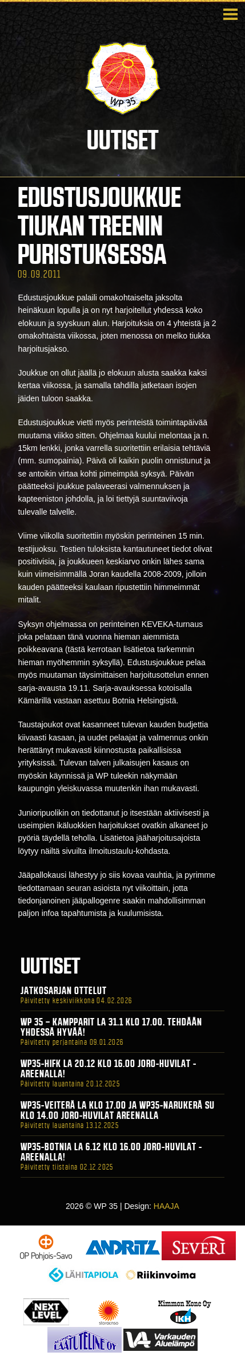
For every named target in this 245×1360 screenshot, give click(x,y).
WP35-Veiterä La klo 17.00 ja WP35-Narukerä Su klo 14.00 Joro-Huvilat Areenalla (118, 1110)
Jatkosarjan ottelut (64, 990)
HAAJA (166, 1206)
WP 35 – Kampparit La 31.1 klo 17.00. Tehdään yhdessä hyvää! (111, 1027)
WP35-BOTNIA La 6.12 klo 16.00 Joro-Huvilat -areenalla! (111, 1152)
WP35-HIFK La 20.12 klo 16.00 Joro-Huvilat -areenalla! (108, 1068)
